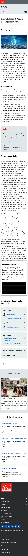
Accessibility (4, 549)
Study (4, 6)
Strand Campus (8, 398)
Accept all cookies (14, 292)
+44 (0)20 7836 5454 (6, 513)
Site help (3, 546)
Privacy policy (5, 539)
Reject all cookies (14, 287)
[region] (14, 278)
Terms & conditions (6, 536)
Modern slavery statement (8, 542)
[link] (14, 314)
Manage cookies (5, 552)
